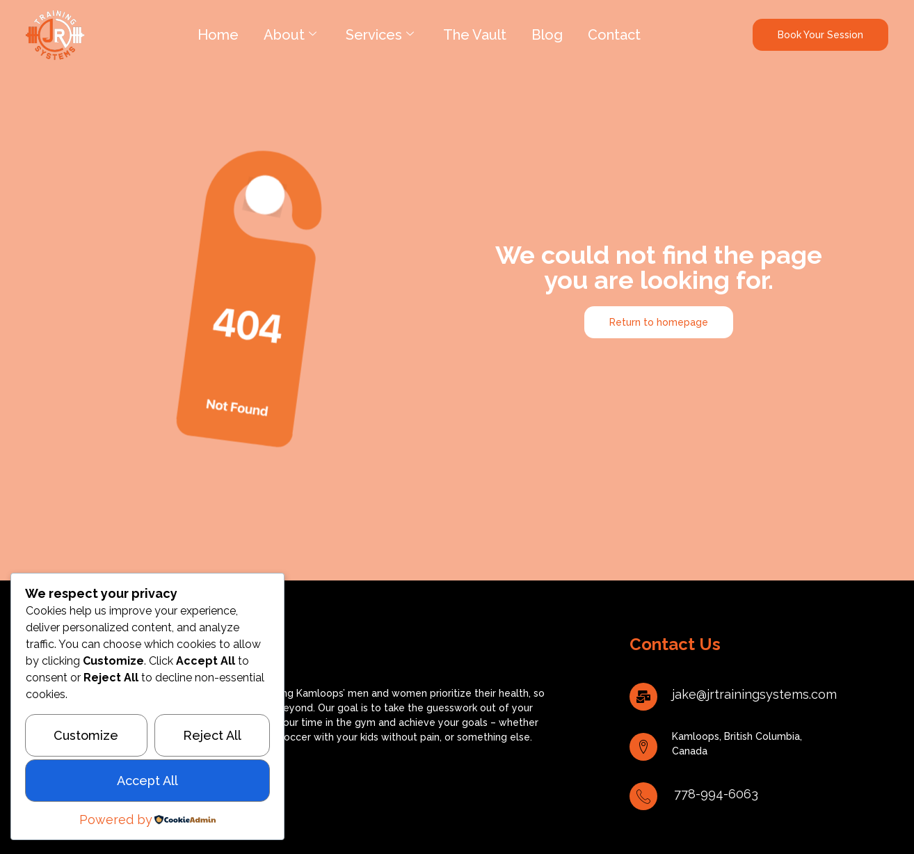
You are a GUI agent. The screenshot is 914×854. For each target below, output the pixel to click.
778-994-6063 (716, 793)
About (290, 34)
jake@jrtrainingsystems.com (754, 694)
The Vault (474, 34)
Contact (614, 34)
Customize (86, 735)
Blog (547, 34)
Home (218, 34)
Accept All (147, 780)
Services (380, 34)
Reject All (212, 735)
